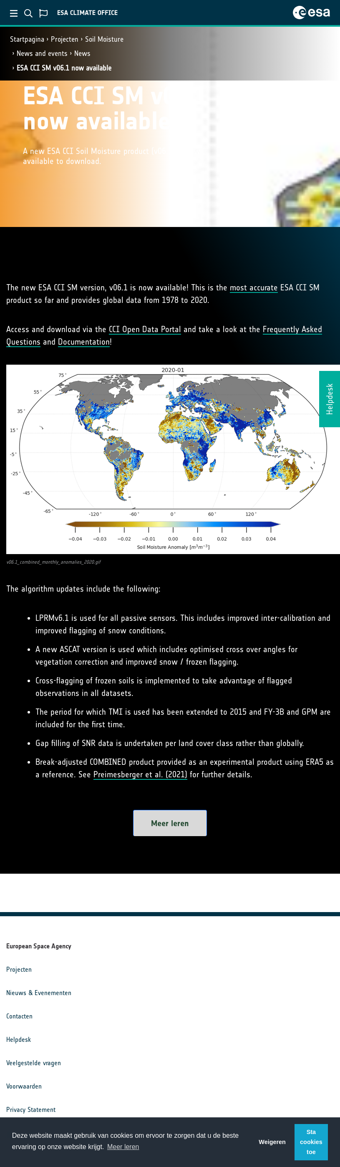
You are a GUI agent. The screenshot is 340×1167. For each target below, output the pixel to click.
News (82, 53)
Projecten (64, 39)
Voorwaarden (24, 1086)
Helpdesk (18, 1039)
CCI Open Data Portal (145, 329)
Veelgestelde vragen (33, 1063)
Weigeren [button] (272, 1142)
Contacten (19, 1016)
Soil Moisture (104, 39)
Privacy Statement (30, 1110)
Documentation (84, 342)
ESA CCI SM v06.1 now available (64, 68)
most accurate (254, 287)
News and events (42, 53)
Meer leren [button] (123, 1146)
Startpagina (27, 39)
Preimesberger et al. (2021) (140, 774)
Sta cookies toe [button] (311, 1142)
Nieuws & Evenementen (38, 993)
